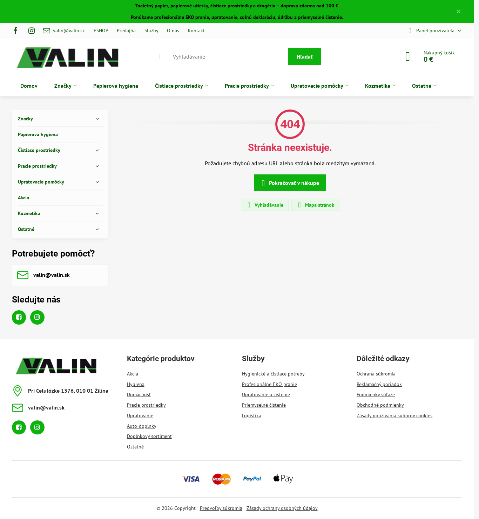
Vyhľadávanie (264, 204)
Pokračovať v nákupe (289, 183)
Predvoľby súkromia (221, 508)
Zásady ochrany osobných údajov (282, 508)
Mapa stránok (315, 204)
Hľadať (305, 56)
